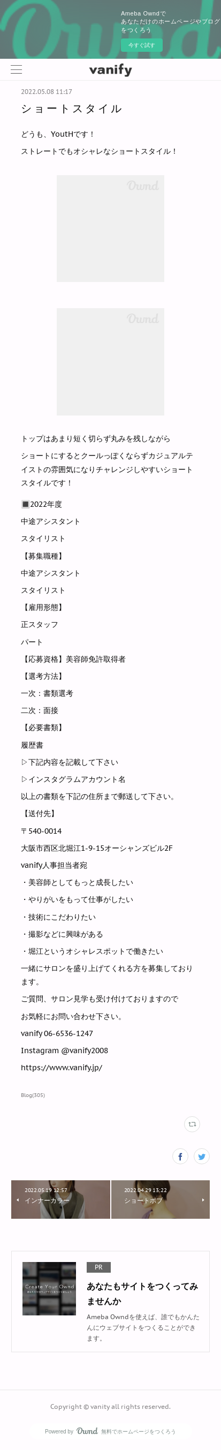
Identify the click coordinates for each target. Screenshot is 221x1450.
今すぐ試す (141, 45)
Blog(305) (33, 1095)
